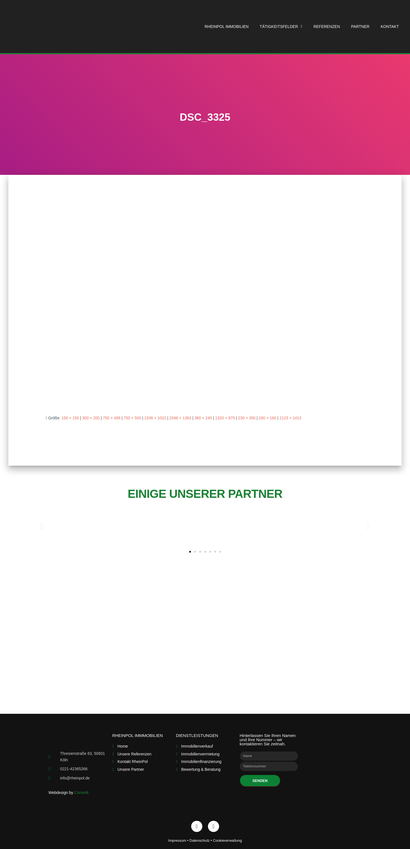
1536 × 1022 (155, 418)
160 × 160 (267, 418)
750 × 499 (111, 418)
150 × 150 (70, 418)
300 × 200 (91, 418)
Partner (360, 26)
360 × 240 (203, 418)
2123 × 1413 (290, 418)
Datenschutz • (201, 840)
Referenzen (326, 26)
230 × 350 (247, 418)
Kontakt (390, 26)
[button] (190, 552)
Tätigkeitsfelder (281, 26)
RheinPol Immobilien (226, 26)
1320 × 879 (225, 418)
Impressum (177, 840)
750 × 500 (132, 418)
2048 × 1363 (180, 418)
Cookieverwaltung (227, 840)
